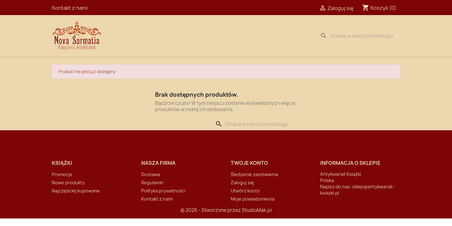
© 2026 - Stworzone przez (211, 210)
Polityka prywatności (163, 191)
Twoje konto (249, 162)
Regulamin (152, 183)
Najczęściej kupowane (76, 191)
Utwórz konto (245, 191)
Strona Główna (140, 35)
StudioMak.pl (257, 210)
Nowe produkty (68, 183)
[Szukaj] (358, 36)
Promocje (62, 174)
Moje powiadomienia (252, 199)
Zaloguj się (242, 183)
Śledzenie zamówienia (254, 174)
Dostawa (180, 35)
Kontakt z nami (70, 7)
